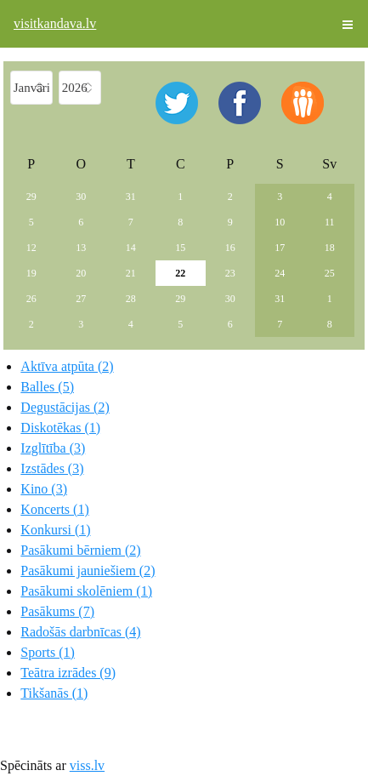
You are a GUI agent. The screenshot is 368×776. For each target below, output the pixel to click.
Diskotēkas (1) (60, 427)
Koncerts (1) (54, 509)
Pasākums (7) (57, 611)
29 (31, 197)
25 (330, 273)
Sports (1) (47, 652)
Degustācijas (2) (64, 407)
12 (31, 248)
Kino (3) (43, 489)
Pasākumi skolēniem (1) (86, 591)
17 (280, 248)
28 (131, 299)
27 (81, 299)
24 (280, 273)
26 (31, 299)
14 (131, 248)
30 (81, 197)
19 (31, 273)
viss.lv (87, 765)
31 (131, 197)
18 (330, 248)
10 (280, 222)
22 (180, 273)
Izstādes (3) (51, 468)
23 (230, 273)
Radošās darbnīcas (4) (80, 632)
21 (131, 273)
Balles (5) (47, 386)
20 (81, 273)
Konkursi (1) (55, 529)
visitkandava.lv (55, 23)
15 (180, 248)
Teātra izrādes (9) (68, 672)
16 (230, 248)
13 (81, 248)
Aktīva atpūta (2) (66, 366)
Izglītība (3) (52, 448)
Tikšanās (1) (54, 693)
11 (330, 222)
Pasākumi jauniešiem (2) (87, 570)
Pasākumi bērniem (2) (80, 550)
